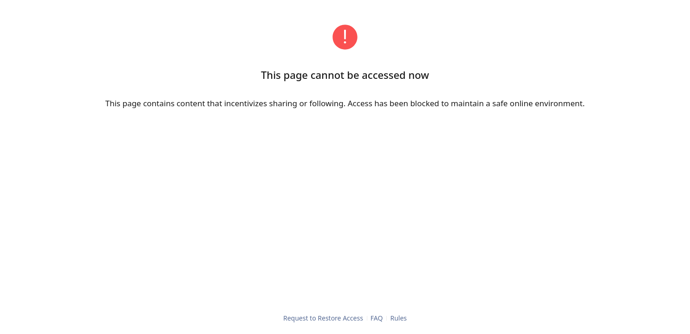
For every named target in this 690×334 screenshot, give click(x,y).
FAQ (377, 318)
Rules (398, 318)
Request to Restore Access (323, 318)
